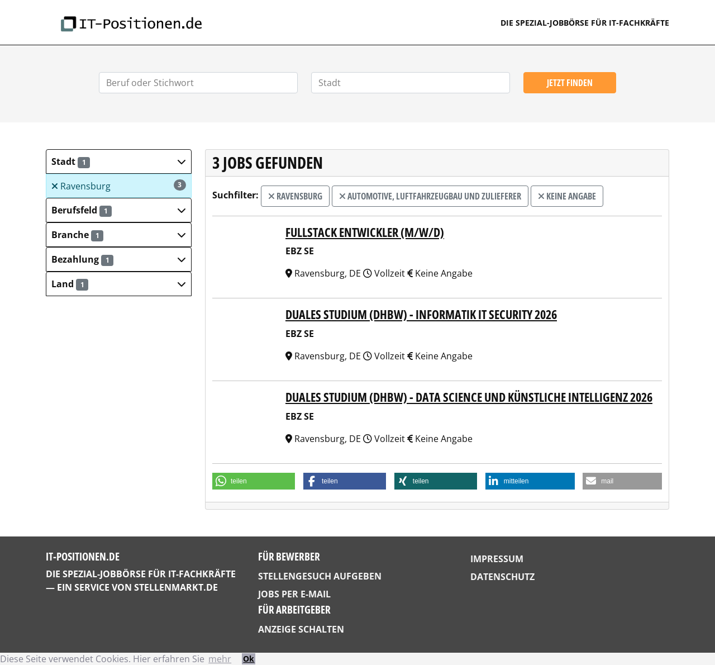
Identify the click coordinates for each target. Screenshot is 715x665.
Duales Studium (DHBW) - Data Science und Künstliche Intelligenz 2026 (468, 397)
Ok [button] (248, 658)
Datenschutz (502, 577)
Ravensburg (118, 185)
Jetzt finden (570, 83)
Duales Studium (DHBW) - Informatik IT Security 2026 (421, 314)
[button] (119, 161)
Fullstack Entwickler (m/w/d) (364, 232)
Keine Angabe (567, 196)
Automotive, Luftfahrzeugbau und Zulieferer (430, 196)
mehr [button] (219, 659)
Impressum (496, 559)
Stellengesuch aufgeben (320, 576)
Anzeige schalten (301, 629)
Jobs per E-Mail (294, 594)
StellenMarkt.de (176, 587)
